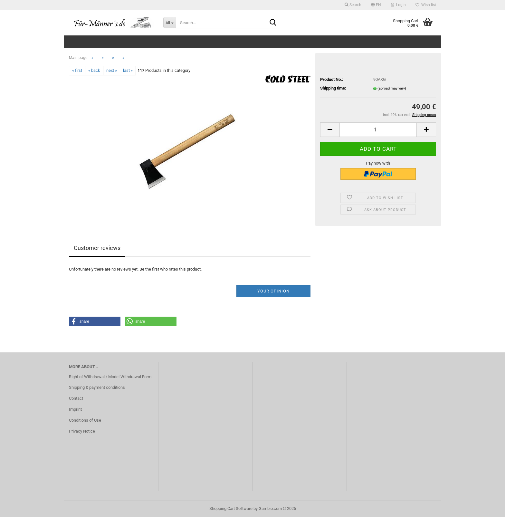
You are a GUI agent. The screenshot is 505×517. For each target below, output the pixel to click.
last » (128, 70)
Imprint (75, 409)
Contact (76, 398)
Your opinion (273, 291)
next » (111, 70)
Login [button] (398, 5)
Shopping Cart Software (230, 508)
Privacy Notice (82, 431)
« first (77, 70)
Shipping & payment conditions (97, 387)
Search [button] (353, 5)
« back (94, 70)
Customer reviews (97, 247)
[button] (376, 5)
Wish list (425, 5)
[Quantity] (378, 129)
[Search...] (169, 22)
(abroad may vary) (391, 88)
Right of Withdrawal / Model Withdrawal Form (110, 376)
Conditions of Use (85, 420)
